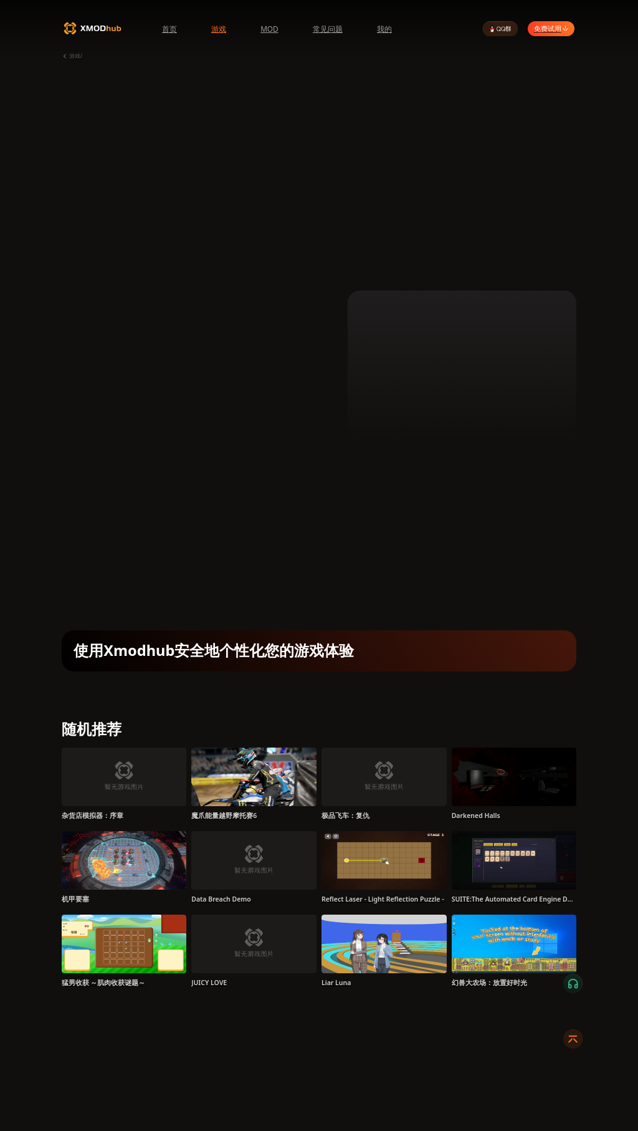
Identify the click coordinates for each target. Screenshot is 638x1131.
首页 (169, 29)
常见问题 (328, 29)
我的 (384, 29)
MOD (269, 29)
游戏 (218, 29)
